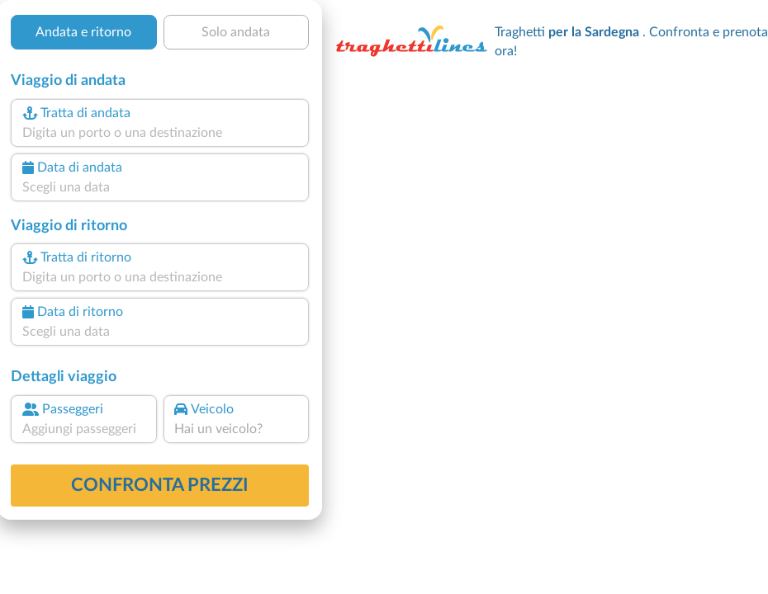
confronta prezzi (160, 485)
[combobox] (160, 133)
